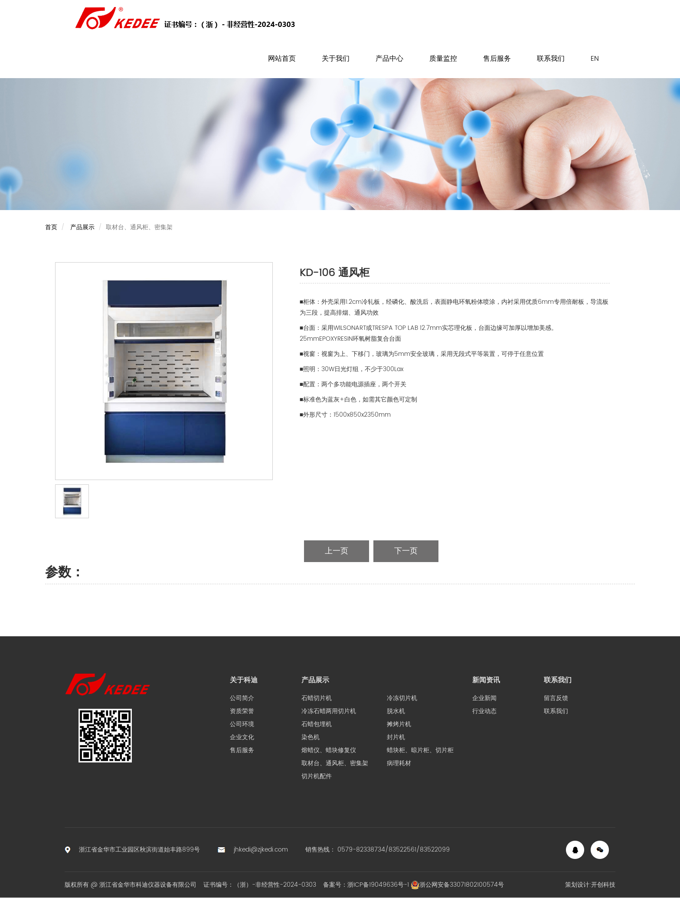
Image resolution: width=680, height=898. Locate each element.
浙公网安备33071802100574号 (457, 885)
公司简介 (242, 698)
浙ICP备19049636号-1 (378, 885)
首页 (51, 227)
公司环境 (242, 724)
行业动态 (484, 711)
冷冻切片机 (402, 698)
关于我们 (336, 58)
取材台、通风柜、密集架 (334, 763)
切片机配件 (316, 776)
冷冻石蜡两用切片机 (328, 711)
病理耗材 (399, 763)
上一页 (336, 551)
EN (595, 58)
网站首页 (282, 58)
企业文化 (242, 737)
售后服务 (497, 58)
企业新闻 (484, 698)
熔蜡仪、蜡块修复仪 (328, 750)
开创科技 (603, 885)
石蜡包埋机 (316, 724)
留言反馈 (556, 698)
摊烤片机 (399, 724)
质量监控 (443, 58)
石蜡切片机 (316, 698)
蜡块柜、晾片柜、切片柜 (420, 750)
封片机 (396, 737)
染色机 (310, 737)
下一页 (406, 551)
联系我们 (551, 58)
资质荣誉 (242, 711)
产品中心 (389, 58)
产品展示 (82, 227)
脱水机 (396, 711)
